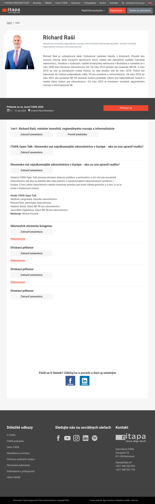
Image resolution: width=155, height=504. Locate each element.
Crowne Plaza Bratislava (42, 110)
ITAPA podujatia (15, 441)
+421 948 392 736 (125, 469)
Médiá (48, 3)
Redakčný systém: (123, 500)
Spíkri (9, 23)
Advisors (75, 3)
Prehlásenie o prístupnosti (20, 471)
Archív (103, 3)
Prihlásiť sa (126, 108)
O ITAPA (11, 435)
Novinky (37, 3)
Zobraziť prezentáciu (32, 134)
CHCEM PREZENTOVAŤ (16, 3)
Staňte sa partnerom (140, 10)
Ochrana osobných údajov (21, 459)
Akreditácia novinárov (18, 453)
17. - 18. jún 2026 (16, 110)
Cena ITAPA (61, 3)
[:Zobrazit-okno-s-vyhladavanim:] (133, 3)
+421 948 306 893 (125, 466)
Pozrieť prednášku (77, 134)
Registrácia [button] (116, 10)
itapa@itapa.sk (124, 462)
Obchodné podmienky (18, 465)
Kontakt (114, 3)
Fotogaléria (90, 3)
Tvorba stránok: (96, 500)
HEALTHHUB (13, 477)
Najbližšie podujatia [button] (92, 10)
